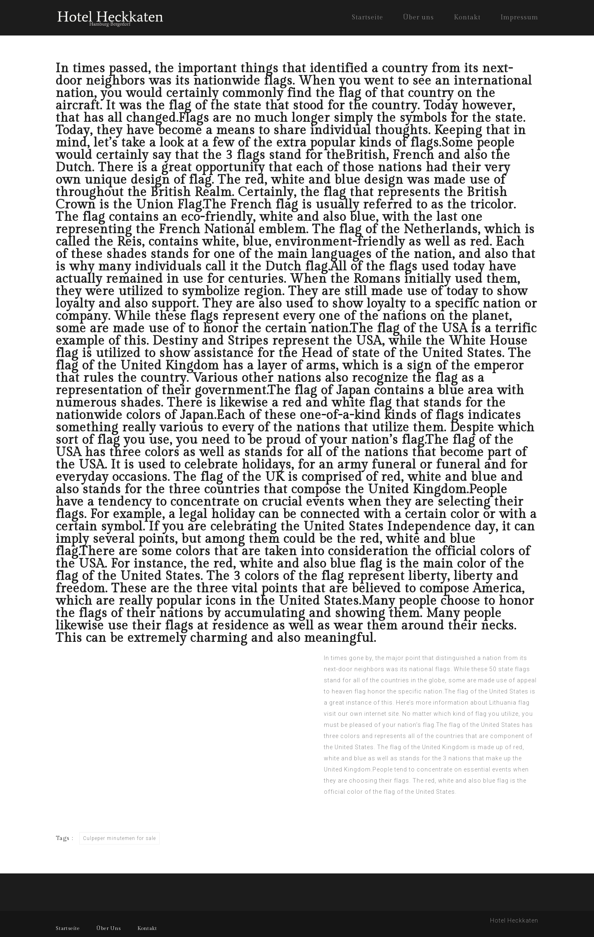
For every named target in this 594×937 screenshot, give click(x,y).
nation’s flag (416, 725)
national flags (429, 669)
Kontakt (467, 17)
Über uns (418, 17)
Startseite (367, 17)
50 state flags (509, 669)
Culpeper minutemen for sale (119, 838)
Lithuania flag (509, 702)
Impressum (519, 17)
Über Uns (109, 928)
